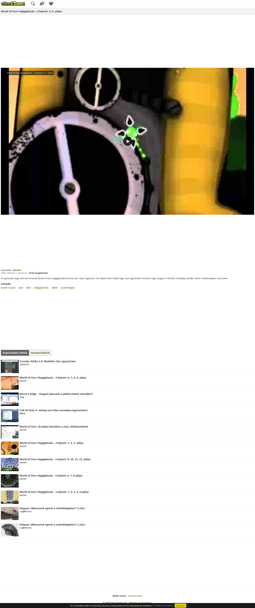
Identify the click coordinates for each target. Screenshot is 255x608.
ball (28, 287)
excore (16, 270)
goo (21, 287)
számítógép (68, 287)
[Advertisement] (127, 41)
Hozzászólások (40, 352)
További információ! (163, 605)
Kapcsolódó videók (15, 352)
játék (54, 287)
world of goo (8, 287)
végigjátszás (41, 287)
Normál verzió (135, 596)
